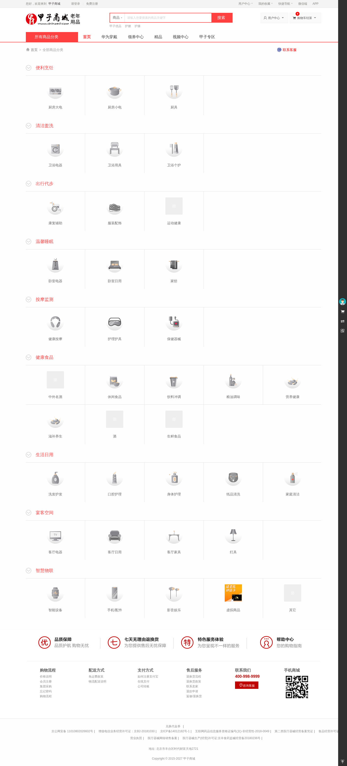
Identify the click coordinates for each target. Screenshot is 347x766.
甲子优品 (115, 26)
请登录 (75, 3)
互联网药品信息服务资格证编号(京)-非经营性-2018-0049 (232, 731)
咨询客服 (247, 685)
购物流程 (46, 696)
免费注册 (92, 3)
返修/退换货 (194, 696)
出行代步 (44, 183)
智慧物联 (44, 570)
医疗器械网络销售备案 (162, 738)
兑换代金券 (173, 726)
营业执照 (136, 738)
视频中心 (181, 37)
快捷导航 (285, 3)
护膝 (138, 26)
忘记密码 (46, 691)
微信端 (302, 3)
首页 (87, 37)
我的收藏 (265, 3)
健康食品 (44, 357)
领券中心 (136, 37)
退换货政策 (193, 681)
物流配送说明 (97, 681)
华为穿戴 (109, 37)
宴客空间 (44, 512)
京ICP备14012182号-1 (175, 731)
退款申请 (192, 691)
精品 (158, 37)
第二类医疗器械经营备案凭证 (294, 731)
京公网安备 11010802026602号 (72, 731)
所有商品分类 (46, 37)
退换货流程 (193, 676)
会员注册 (46, 681)
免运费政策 (96, 676)
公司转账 (143, 686)
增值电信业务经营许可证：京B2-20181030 (126, 731)
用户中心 (245, 3)
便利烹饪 (44, 67)
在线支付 (143, 681)
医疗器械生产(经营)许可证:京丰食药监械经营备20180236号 (222, 738)
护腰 (128, 26)
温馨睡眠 (44, 241)
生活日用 (44, 454)
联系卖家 (192, 686)
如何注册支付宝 (148, 676)
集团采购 (46, 686)
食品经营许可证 (328, 731)
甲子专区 (207, 37)
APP (315, 3)
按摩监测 (44, 299)
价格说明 (46, 676)
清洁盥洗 (44, 125)
